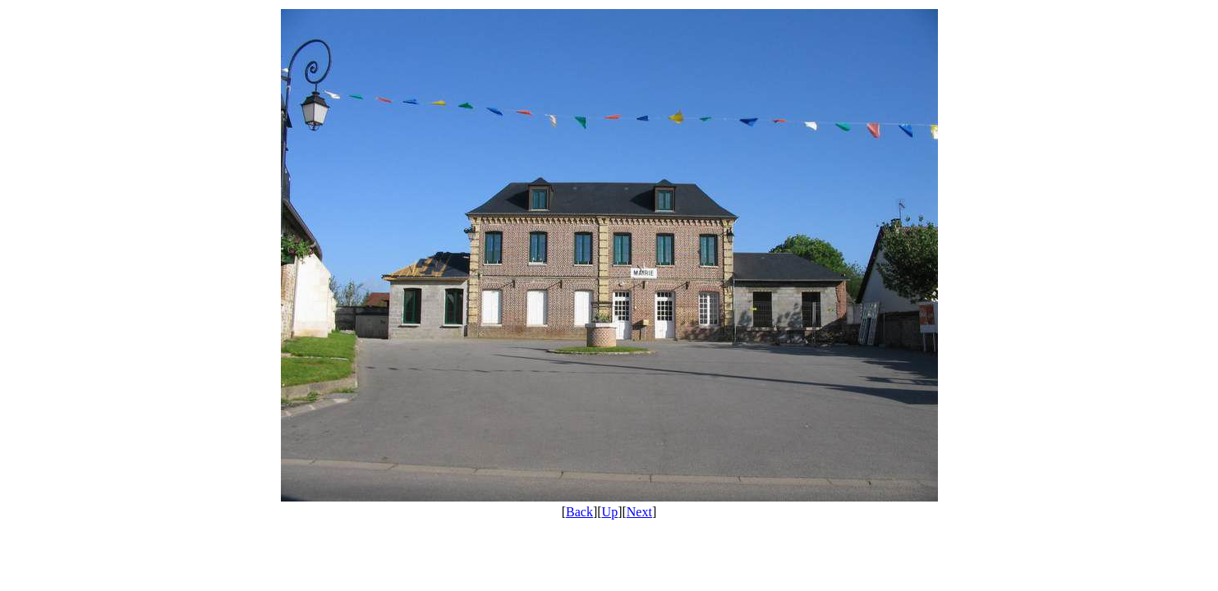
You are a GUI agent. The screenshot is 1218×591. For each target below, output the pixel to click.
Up (610, 512)
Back (579, 512)
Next (639, 512)
